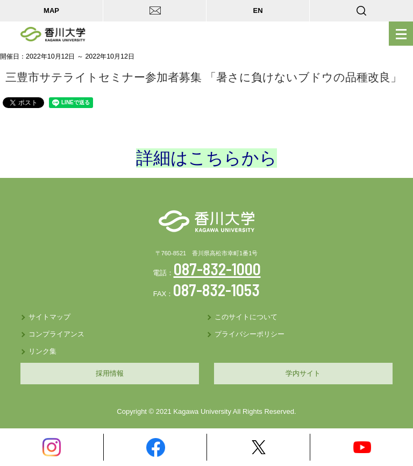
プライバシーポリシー (249, 334)
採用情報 (110, 373)
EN (257, 10)
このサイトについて (246, 317)
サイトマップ (49, 317)
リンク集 (42, 351)
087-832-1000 (217, 268)
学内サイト (303, 373)
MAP (51, 10)
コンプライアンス (56, 334)
